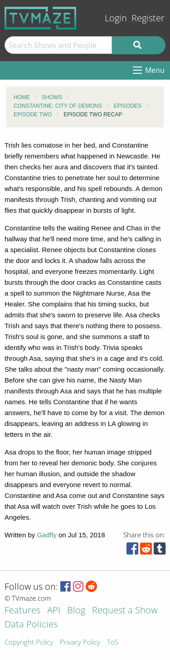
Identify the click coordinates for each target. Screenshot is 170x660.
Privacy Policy (80, 642)
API (53, 611)
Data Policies (31, 625)
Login (116, 18)
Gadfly (46, 535)
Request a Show (124, 611)
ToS (112, 642)
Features (22, 611)
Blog (76, 611)
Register (148, 18)
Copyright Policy (29, 642)
